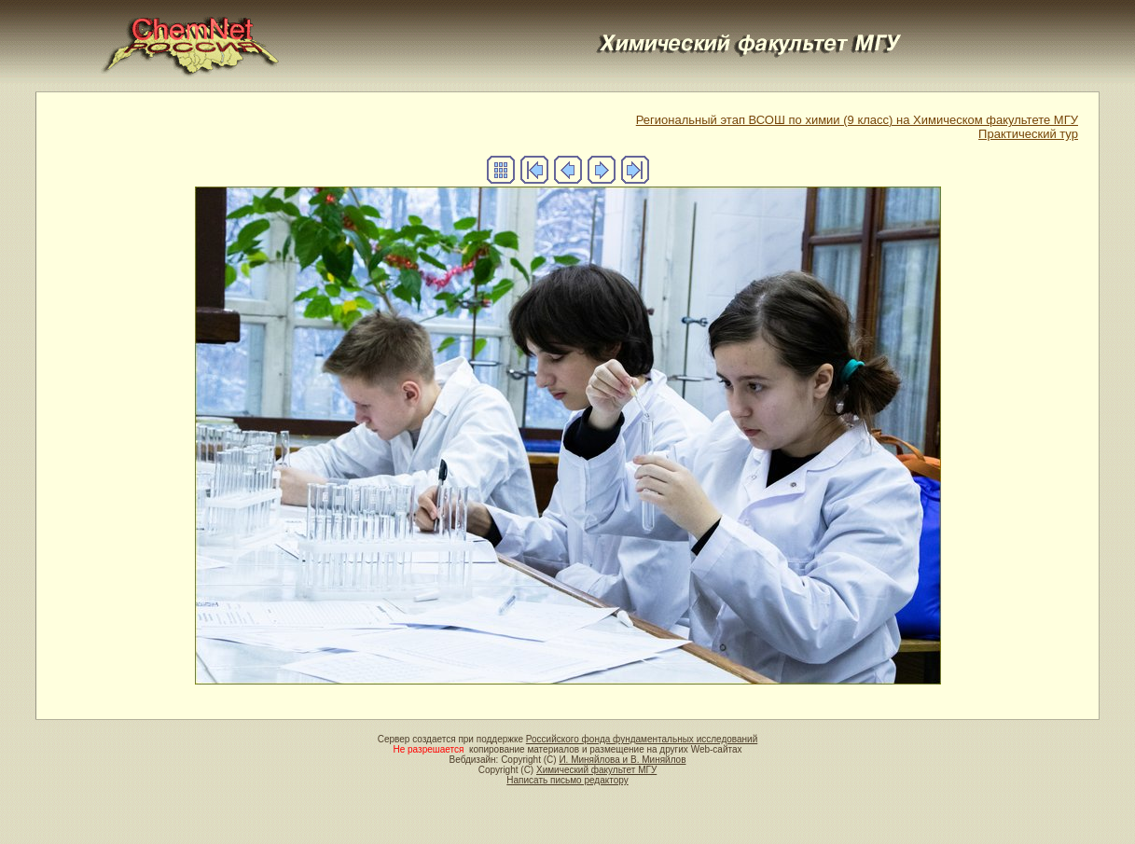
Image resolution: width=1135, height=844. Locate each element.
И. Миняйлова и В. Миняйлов (622, 759)
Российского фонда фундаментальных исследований (641, 739)
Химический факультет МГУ (596, 770)
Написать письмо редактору (567, 780)
